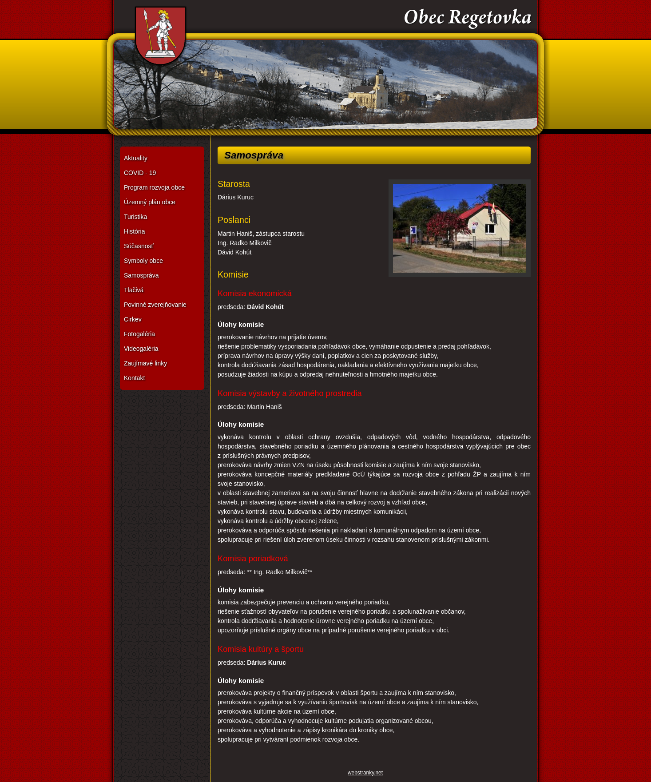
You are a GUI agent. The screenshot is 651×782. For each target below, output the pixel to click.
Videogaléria (141, 348)
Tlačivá (133, 290)
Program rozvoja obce (154, 187)
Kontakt (134, 377)
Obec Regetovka (325, 71)
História (134, 231)
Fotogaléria (139, 333)
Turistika (135, 216)
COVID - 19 (140, 172)
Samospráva (141, 275)
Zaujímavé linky (145, 363)
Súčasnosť (139, 246)
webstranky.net (365, 773)
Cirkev (133, 319)
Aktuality (135, 158)
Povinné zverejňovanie (155, 304)
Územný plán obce (149, 202)
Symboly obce (143, 260)
